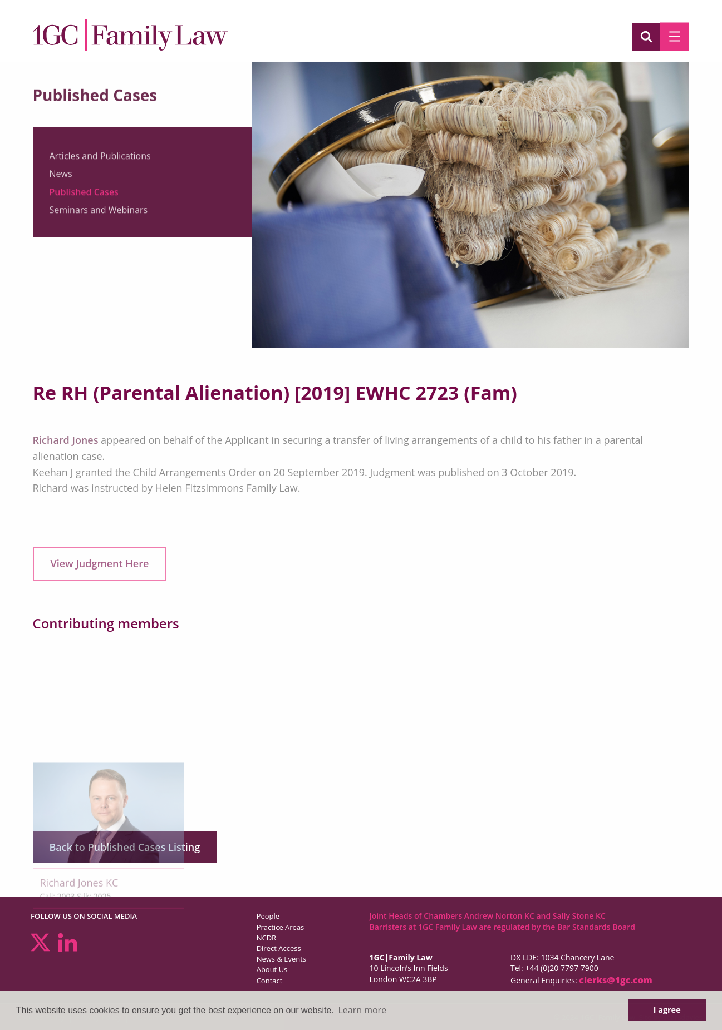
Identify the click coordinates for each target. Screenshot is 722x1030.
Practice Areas (280, 927)
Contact (270, 980)
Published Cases (84, 197)
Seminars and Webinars (99, 215)
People (268, 916)
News (61, 178)
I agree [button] (667, 1009)
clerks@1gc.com (615, 980)
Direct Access (279, 948)
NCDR (266, 938)
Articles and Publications (100, 161)
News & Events (281, 959)
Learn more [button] (362, 1010)
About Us (272, 969)
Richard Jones (66, 440)
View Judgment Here (100, 563)
